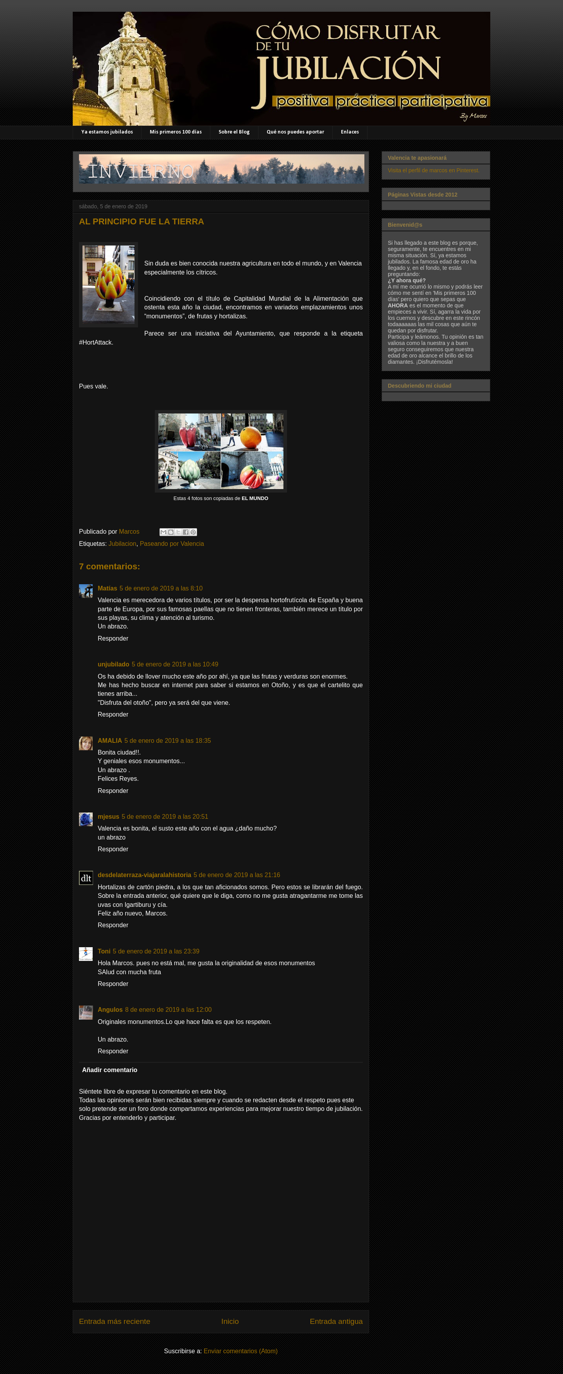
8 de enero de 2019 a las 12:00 (168, 1009)
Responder (113, 638)
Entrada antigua (336, 1321)
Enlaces (350, 132)
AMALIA (110, 740)
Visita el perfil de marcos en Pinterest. (434, 170)
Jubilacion (122, 543)
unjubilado (113, 664)
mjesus (108, 816)
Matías (107, 588)
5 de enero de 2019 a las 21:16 (237, 875)
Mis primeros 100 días (176, 132)
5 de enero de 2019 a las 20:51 (165, 816)
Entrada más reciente (114, 1321)
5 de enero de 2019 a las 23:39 (156, 951)
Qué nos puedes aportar (295, 132)
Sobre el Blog (234, 132)
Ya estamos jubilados (107, 132)
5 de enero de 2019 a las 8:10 (161, 588)
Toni (104, 951)
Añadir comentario (109, 1070)
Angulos (110, 1009)
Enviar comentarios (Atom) (241, 1351)
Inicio (230, 1321)
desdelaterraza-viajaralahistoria (144, 875)
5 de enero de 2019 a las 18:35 (167, 740)
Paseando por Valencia (172, 543)
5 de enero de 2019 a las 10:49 (175, 664)
